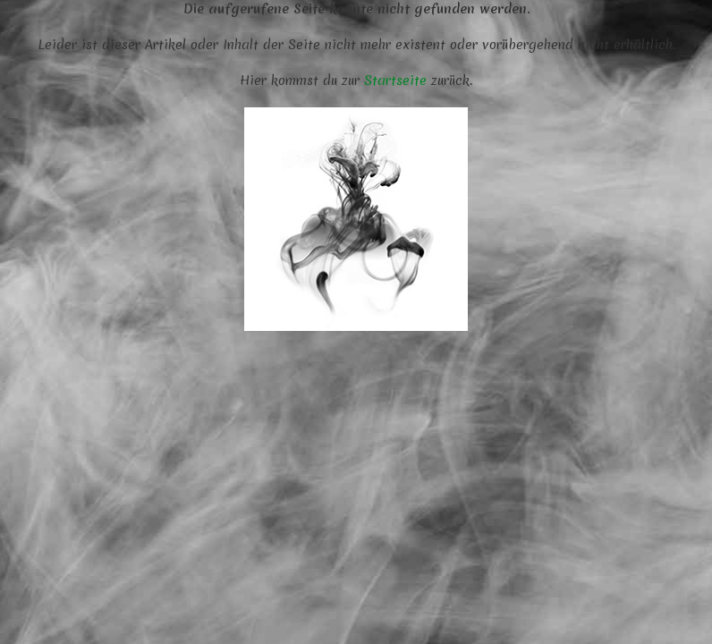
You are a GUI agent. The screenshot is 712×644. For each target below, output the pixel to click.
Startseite (395, 80)
